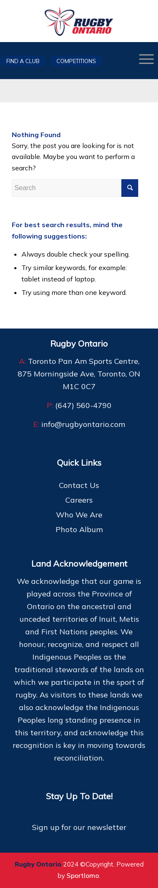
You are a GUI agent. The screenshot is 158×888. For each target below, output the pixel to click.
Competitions (76, 61)
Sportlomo (83, 876)
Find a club (23, 61)
